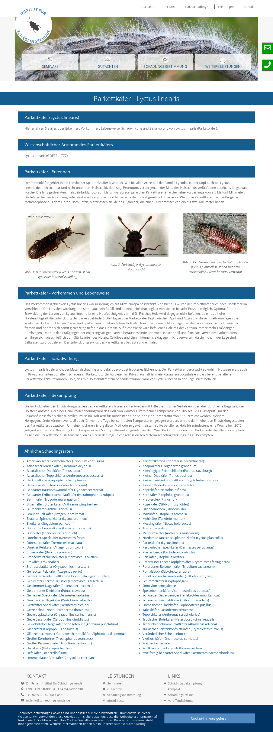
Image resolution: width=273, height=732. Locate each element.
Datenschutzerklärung (130, 724)
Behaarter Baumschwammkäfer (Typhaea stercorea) (65, 490)
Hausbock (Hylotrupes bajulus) (49, 648)
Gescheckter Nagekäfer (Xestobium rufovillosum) (62, 600)
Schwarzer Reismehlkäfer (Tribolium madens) (175, 600)
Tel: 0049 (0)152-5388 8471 (45, 695)
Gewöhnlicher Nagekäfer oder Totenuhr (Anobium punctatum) (72, 624)
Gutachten (114, 689)
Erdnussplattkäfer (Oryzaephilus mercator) (58, 566)
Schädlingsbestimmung (165, 62)
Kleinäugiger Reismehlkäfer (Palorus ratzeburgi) (177, 470)
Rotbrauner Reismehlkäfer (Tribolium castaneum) (178, 566)
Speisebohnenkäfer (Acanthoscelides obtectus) (176, 590)
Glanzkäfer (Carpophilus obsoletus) (52, 629)
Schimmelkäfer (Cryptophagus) (164, 581)
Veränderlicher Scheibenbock (163, 633)
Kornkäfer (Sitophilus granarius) (165, 494)
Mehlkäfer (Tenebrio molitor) (163, 518)
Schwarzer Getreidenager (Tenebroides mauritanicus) (181, 595)
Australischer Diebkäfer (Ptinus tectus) (54, 470)
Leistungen (227, 6)
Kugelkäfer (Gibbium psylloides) (165, 504)
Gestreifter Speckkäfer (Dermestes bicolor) (58, 605)
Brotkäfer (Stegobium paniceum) (50, 523)
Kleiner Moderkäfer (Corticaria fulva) (168, 485)
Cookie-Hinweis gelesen (210, 718)
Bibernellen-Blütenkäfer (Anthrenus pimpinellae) (62, 504)
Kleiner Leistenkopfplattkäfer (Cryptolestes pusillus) (180, 480)
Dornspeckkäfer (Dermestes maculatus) (55, 542)
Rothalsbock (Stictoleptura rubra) (166, 571)
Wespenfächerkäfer (156, 643)
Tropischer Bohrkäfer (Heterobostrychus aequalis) (178, 619)
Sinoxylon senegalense (159, 585)
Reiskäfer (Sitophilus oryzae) (163, 557)
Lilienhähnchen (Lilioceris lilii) (164, 509)
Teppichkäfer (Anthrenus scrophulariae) (171, 614)
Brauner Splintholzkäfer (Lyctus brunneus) (57, 518)
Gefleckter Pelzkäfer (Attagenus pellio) (54, 571)
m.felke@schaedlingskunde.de (48, 700)
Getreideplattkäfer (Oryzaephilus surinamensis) (61, 614)
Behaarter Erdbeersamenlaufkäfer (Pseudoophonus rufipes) (70, 494)
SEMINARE (50, 62)
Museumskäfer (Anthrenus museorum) (170, 533)
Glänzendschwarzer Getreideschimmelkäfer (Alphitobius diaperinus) (76, 633)
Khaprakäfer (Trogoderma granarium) (169, 466)
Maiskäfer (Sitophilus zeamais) (164, 514)
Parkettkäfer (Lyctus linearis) (163, 542)
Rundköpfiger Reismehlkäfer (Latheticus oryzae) (177, 576)
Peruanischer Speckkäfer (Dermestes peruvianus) (178, 547)
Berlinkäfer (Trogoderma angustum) (53, 499)
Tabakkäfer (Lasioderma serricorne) (168, 610)
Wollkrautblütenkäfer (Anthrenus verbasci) (173, 648)
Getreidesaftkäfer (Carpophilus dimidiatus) (58, 619)
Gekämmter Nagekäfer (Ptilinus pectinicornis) (60, 585)
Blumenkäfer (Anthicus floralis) (49, 509)
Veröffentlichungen (181, 701)
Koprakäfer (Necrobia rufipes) (164, 490)
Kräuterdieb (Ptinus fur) (159, 499)
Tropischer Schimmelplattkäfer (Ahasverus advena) (179, 624)
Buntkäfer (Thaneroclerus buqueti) (52, 533)
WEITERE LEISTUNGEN (223, 63)
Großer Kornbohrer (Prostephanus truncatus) (60, 638)
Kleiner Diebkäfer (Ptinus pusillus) (167, 475)
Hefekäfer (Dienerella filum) (47, 653)
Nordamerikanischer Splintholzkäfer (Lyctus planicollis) (182, 538)
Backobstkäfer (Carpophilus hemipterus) (56, 480)
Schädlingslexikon (181, 695)
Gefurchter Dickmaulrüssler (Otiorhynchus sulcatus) (65, 581)
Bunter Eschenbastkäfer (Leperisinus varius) (59, 528)
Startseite (147, 7)
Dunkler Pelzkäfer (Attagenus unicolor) (55, 547)
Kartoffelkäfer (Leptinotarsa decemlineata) (173, 461)
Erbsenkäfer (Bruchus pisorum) (49, 552)
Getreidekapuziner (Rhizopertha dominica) (58, 610)
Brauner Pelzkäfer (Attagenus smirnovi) (55, 514)
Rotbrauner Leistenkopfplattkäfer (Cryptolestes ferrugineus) (185, 562)
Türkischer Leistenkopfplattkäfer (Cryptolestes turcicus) (182, 629)
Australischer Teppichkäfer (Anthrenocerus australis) (65, 475)
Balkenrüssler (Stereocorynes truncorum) (57, 485)
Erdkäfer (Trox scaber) (43, 562)
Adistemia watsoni (155, 528)
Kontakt (249, 7)
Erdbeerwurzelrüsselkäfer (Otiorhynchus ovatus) (62, 557)
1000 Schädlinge (198, 6)
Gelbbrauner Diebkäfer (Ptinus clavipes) (56, 590)
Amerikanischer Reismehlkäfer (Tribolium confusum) (65, 461)
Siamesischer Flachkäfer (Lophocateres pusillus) (177, 605)
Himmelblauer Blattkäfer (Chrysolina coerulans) (61, 657)
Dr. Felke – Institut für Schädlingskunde (54, 683)
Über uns (169, 6)
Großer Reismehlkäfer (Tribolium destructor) (59, 643)
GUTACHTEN (108, 62)
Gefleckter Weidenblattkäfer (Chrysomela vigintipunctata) (68, 576)
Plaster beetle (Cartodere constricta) (168, 552)
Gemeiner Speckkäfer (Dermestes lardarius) (58, 595)
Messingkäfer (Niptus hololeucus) (166, 523)
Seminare (114, 683)
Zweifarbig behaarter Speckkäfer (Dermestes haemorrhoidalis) (188, 653)
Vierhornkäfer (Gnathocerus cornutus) (170, 638)
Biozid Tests (115, 701)
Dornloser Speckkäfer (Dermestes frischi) (56, 538)
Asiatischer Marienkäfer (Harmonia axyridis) (59, 466)
